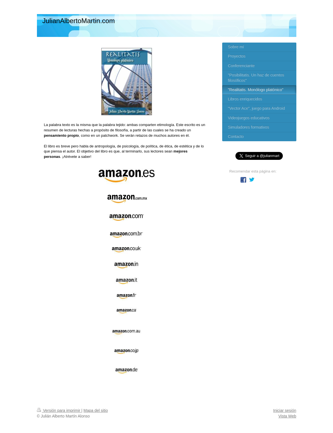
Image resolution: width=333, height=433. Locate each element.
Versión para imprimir (59, 410)
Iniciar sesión (284, 410)
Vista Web (287, 416)
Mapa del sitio (95, 410)
